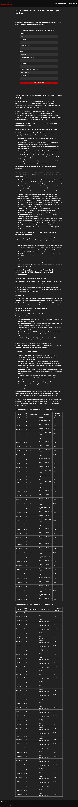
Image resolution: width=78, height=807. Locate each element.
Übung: (22, 51)
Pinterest (71, 801)
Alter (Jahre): (23, 39)
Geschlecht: (23, 33)
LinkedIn (75, 801)
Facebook (66, 801)
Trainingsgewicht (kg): (26, 63)
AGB (37, 801)
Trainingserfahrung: (25, 75)
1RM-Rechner (4, 801)
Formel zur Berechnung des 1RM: (29, 69)
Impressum (41, 801)
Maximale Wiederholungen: (27, 57)
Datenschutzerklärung (32, 801)
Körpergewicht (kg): (25, 45)
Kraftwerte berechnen (39, 82)
